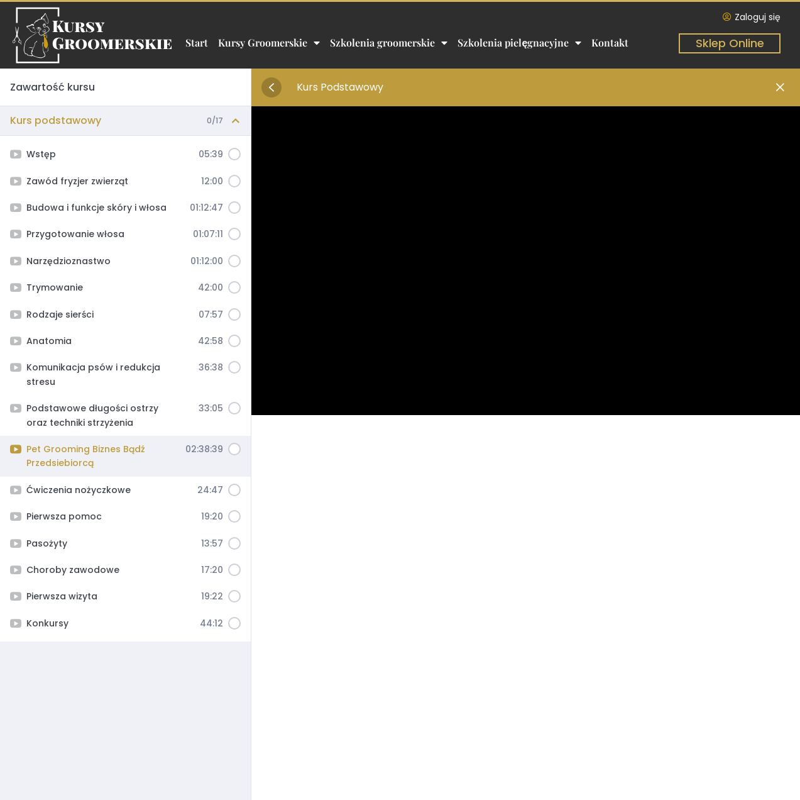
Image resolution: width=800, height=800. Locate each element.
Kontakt (609, 42)
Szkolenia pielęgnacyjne (519, 42)
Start (196, 42)
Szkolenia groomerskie (388, 42)
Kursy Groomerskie (269, 42)
